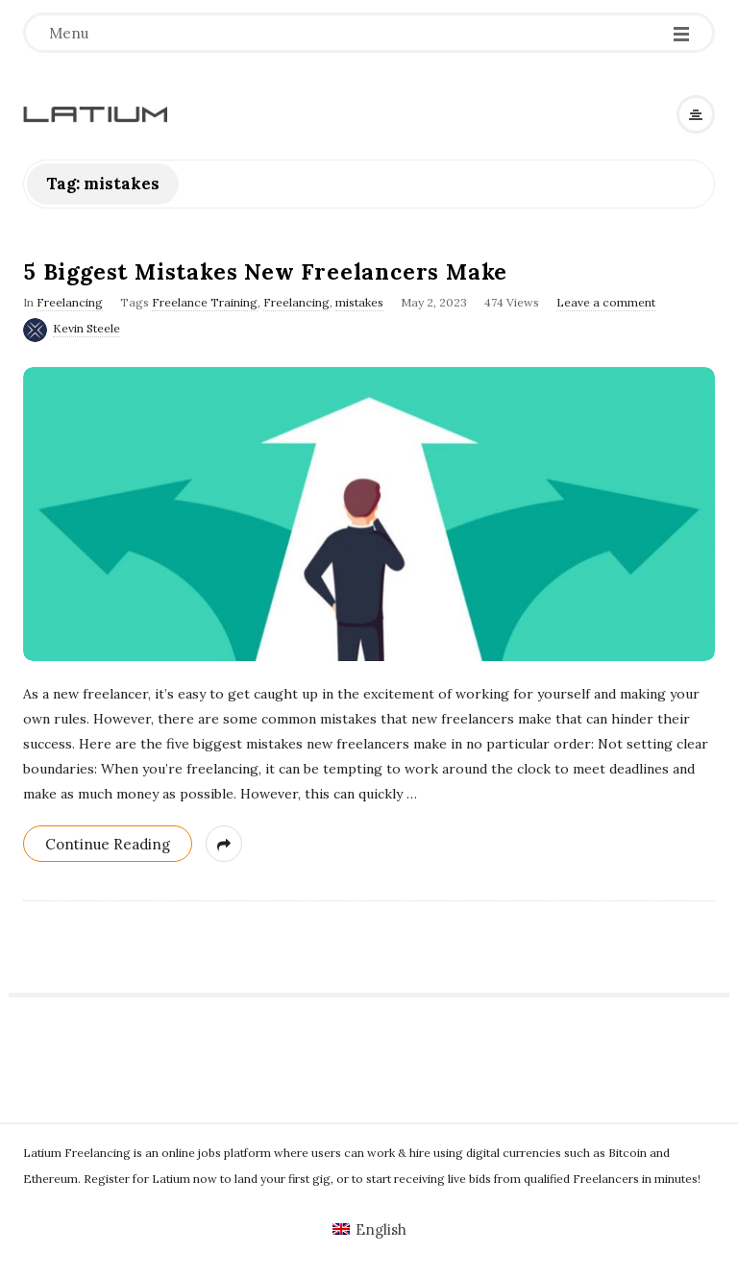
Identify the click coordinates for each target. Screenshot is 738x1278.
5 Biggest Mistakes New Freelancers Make (265, 271)
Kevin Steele (86, 328)
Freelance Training (205, 302)
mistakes (359, 302)
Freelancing (70, 302)
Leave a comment (605, 302)
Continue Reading (107, 844)
